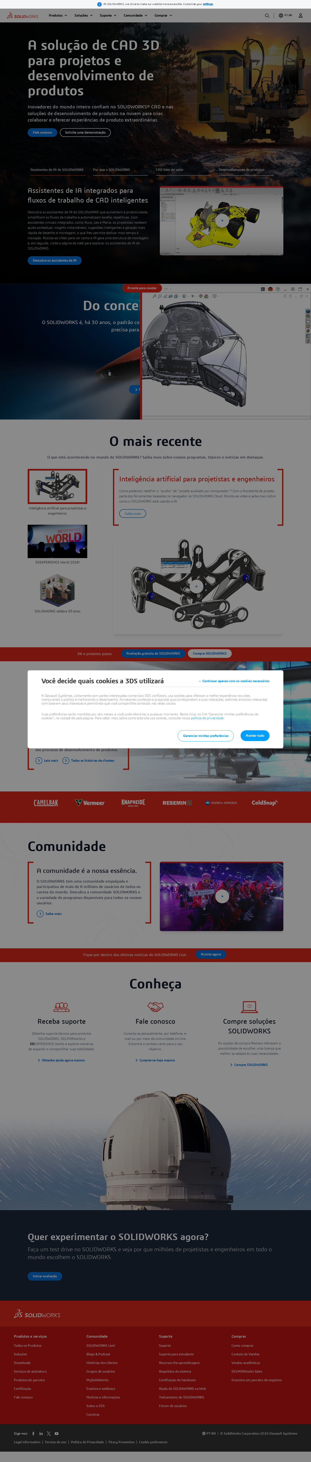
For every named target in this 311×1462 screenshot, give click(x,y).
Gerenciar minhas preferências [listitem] (205, 736)
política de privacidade (207, 718)
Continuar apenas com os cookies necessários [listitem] (236, 681)
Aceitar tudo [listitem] (255, 735)
